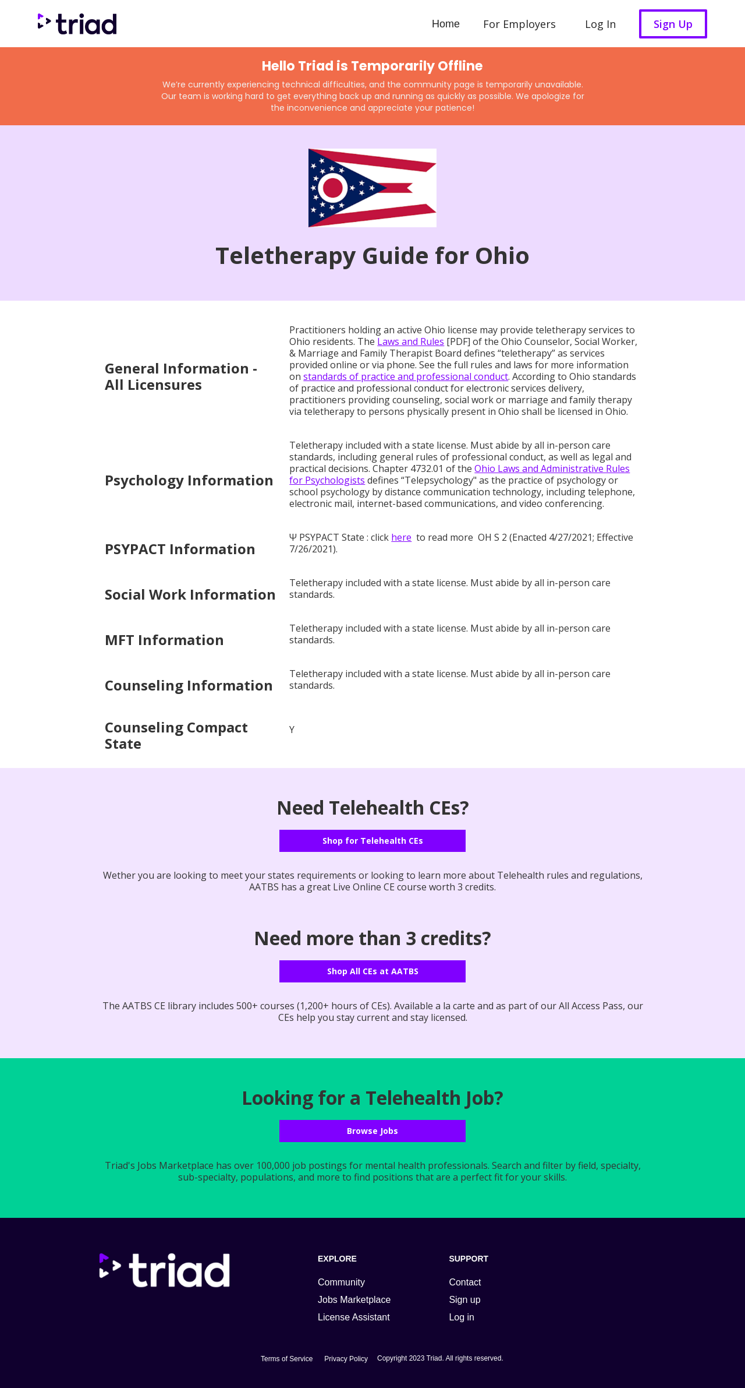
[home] (74, 23)
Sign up (464, 1300)
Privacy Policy (346, 1359)
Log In (600, 24)
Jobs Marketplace (354, 1300)
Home (446, 24)
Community (341, 1282)
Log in (461, 1317)
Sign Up (673, 24)
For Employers (519, 24)
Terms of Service (287, 1359)
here (401, 537)
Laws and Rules (410, 341)
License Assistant (354, 1317)
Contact (465, 1282)
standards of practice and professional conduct (405, 376)
